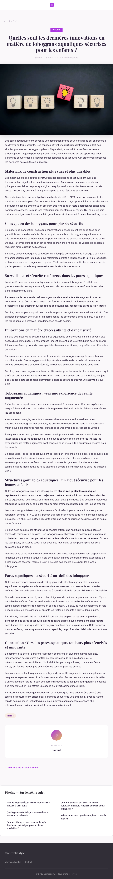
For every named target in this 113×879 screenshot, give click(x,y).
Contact (28, 862)
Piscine (16, 21)
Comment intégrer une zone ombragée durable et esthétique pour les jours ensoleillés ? (26, 825)
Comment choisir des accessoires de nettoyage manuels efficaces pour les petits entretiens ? (83, 805)
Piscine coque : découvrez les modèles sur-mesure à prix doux (29, 804)
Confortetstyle (15, 853)
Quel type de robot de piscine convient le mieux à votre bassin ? (28, 814)
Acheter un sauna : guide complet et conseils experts (83, 817)
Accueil (7, 21)
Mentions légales (13, 862)
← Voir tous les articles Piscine (21, 767)
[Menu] (61, 5)
